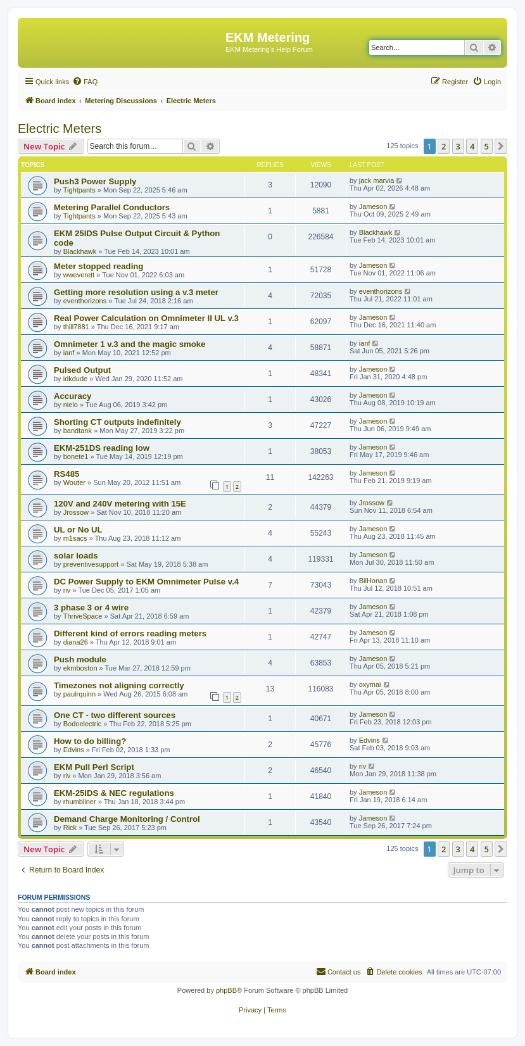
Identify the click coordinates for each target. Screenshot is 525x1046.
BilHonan (373, 580)
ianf (69, 352)
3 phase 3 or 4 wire (91, 607)
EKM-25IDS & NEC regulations (114, 793)
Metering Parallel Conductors (112, 207)
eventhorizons (85, 301)
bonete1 (76, 456)
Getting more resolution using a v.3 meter (136, 292)
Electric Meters (59, 128)
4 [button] (472, 146)
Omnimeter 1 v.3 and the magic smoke (129, 344)
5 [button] (486, 146)
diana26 (75, 642)
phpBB (226, 990)
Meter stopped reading (98, 266)
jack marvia (377, 180)
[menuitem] (85, 81)
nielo (70, 404)
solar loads (76, 555)
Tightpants (79, 190)
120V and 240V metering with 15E (120, 503)
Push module (80, 659)
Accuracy (72, 396)
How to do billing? (90, 741)
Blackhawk (80, 251)
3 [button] (458, 146)
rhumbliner (79, 801)
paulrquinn (79, 694)
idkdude (75, 378)
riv (67, 590)
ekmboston (80, 668)
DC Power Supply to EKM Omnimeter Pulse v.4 (146, 581)
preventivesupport (90, 564)
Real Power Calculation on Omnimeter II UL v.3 (146, 318)
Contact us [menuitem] (338, 971)
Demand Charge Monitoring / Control (127, 819)
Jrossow (76, 512)
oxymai (370, 684)
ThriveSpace (83, 616)
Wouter (74, 482)
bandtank (77, 430)
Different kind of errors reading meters (130, 633)
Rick (70, 827)
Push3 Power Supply (95, 181)
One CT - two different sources (114, 715)
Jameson (373, 206)
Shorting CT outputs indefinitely (117, 422)
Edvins (73, 749)
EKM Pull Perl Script (94, 767)
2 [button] (443, 146)
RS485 (66, 474)
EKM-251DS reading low (101, 448)
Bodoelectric (82, 724)
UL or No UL (78, 529)
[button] (501, 146)
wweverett (79, 275)
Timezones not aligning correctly (119, 685)
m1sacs (75, 538)
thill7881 (76, 327)
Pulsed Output (82, 370)
